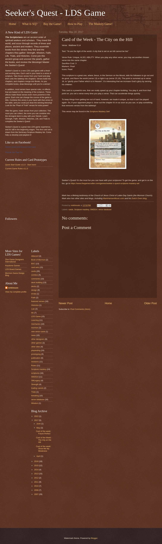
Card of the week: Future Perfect (43, 432)
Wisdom (34, 403)
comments (35, 279)
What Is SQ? (29, 24)
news (33, 335)
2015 (36, 465)
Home (12, 24)
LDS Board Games (13, 269)
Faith (33, 297)
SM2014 (93, 209)
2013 (36, 474)
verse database (104, 209)
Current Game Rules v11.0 (16, 168)
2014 (36, 470)
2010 (36, 486)
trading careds (37, 388)
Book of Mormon (38, 260)
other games (36, 343)
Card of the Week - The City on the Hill (44, 439)
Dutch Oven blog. (139, 198)
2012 (36, 478)
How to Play (75, 24)
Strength (34, 384)
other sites (35, 347)
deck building (36, 282)
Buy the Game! (52, 24)
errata (33, 294)
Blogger (94, 538)
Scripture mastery (81, 209)
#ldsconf (34, 256)
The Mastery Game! (101, 24)
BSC (33, 264)
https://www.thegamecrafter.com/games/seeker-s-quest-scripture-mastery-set (105, 183)
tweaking (35, 396)
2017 (36, 420)
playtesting (35, 350)
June (38, 424)
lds (32, 313)
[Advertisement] (27, 193)
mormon (34, 328)
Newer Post (66, 303)
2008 (36, 490)
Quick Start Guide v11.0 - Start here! (20, 165)
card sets (35, 267)
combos (34, 275)
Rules (33, 365)
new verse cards (38, 331)
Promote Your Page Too (13, 152)
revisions (35, 362)
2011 (36, 482)
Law (33, 309)
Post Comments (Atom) (80, 309)
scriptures (35, 373)
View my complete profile (15, 292)
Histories (35, 305)
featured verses (37, 301)
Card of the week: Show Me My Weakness (43, 448)
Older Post (150, 303)
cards (71, 209)
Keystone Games (12, 265)
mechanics (35, 324)
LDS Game (36, 316)
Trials (33, 392)
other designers (37, 339)
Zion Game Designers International (14, 260)
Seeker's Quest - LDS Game (55, 13)
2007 (36, 494)
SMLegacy (35, 380)
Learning (35, 320)
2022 (36, 416)
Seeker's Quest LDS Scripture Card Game (20, 147)
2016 (36, 461)
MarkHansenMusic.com (113, 198)
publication (35, 358)
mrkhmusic (13, 288)
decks (33, 286)
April (38, 456)
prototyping (36, 354)
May (38, 428)
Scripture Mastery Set (99, 111)
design (34, 290)
